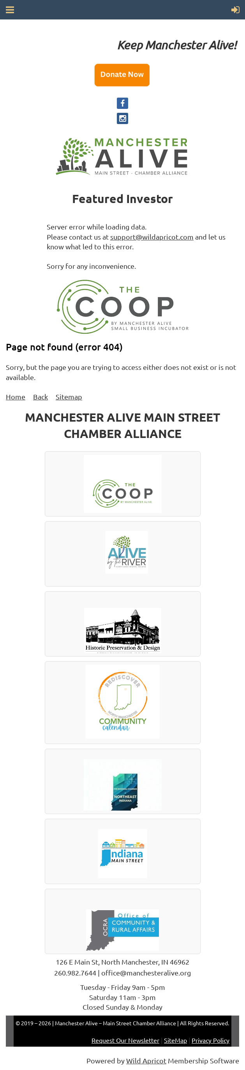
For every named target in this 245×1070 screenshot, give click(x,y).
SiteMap (175, 1040)
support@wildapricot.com (152, 237)
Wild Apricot (146, 1060)
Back (40, 396)
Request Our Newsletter (125, 1040)
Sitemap (69, 396)
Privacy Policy (210, 1040)
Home (15, 396)
